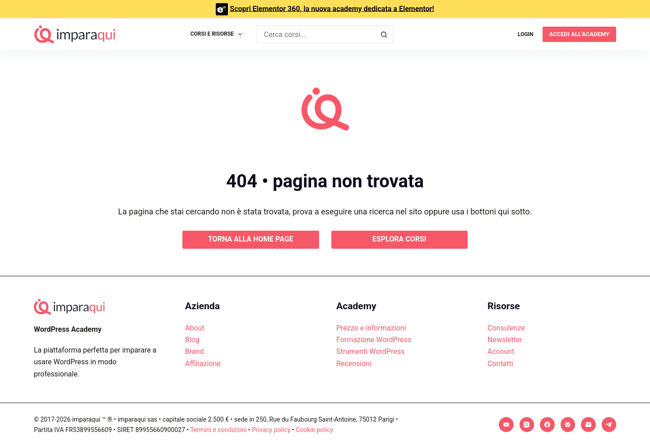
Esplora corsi (399, 239)
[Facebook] (547, 424)
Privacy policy (271, 429)
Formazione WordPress (373, 339)
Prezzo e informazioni (371, 328)
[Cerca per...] (316, 34)
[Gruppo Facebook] (568, 424)
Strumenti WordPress (370, 351)
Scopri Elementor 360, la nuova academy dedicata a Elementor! (332, 8)
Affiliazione (203, 363)
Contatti (500, 363)
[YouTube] (506, 424)
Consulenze (506, 328)
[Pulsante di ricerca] (384, 34)
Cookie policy (314, 429)
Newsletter (505, 339)
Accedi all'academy (579, 34)
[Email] (588, 424)
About (194, 328)
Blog (192, 339)
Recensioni (353, 363)
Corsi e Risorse (218, 34)
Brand (194, 351)
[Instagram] (527, 424)
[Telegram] (609, 424)
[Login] (526, 34)
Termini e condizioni (218, 429)
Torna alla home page (250, 239)
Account (501, 351)
